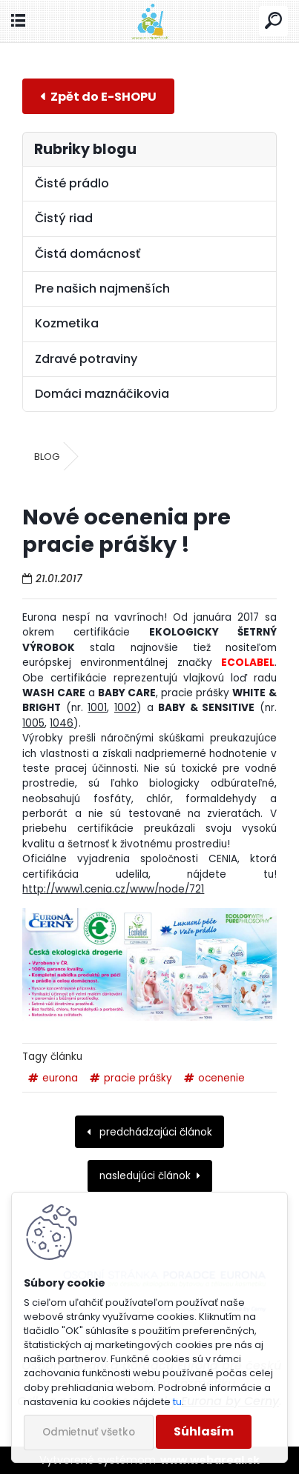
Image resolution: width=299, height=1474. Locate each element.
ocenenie (221, 1078)
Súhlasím (204, 1431)
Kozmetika (67, 323)
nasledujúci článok (145, 1176)
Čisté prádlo (72, 183)
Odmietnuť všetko (88, 1432)
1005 (33, 723)
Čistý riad (64, 218)
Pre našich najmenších (102, 288)
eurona (60, 1078)
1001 (97, 708)
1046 (61, 723)
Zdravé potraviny (86, 358)
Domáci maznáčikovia (102, 393)
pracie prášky (138, 1078)
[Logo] (149, 21)
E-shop (98, 96)
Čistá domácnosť (87, 253)
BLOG (46, 457)
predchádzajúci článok (154, 1132)
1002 (125, 708)
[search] (273, 21)
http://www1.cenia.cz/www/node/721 (113, 889)
